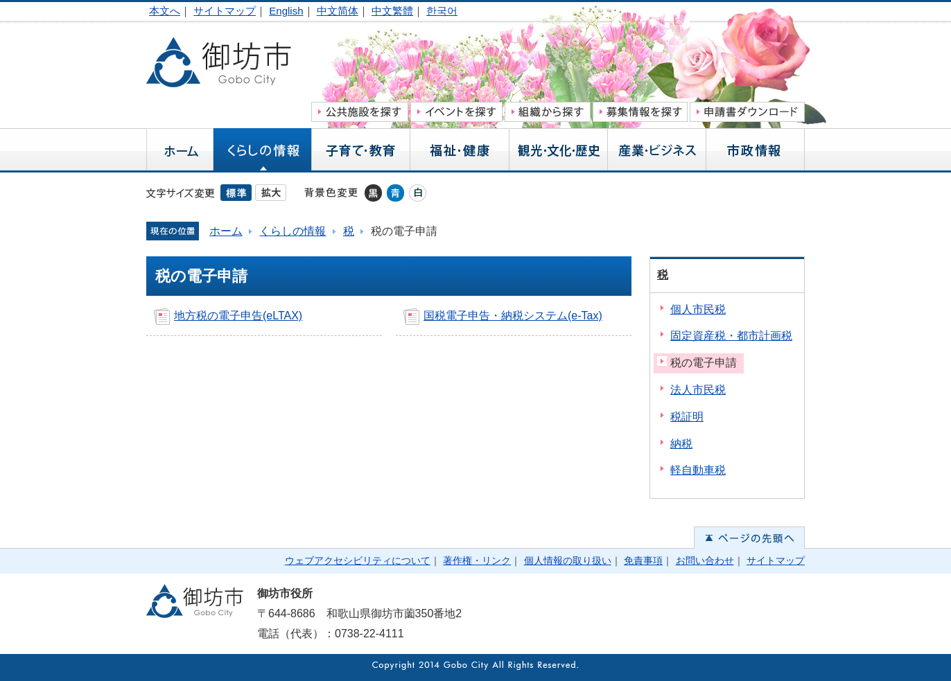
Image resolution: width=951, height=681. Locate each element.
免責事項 (643, 560)
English (286, 11)
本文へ (164, 11)
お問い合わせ (705, 560)
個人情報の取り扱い (567, 560)
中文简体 (337, 11)
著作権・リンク (477, 560)
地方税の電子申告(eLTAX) (238, 315)
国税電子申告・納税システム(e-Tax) (513, 315)
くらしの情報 (292, 231)
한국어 (441, 11)
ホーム (226, 231)
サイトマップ (224, 11)
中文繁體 (392, 11)
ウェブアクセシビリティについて (357, 560)
